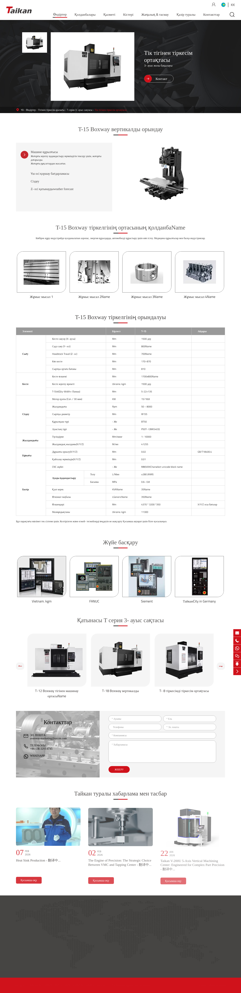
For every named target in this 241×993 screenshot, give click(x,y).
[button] (20, 666)
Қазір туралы (186, 14)
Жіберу (119, 769)
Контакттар (211, 14)
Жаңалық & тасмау (155, 14)
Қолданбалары (85, 14)
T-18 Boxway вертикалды (120, 690)
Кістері (128, 14)
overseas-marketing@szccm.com (48, 738)
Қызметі (109, 14)
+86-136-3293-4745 (41, 748)
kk (233, 4)
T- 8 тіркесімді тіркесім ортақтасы (184, 690)
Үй (22, 110)
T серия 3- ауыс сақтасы (79, 110)
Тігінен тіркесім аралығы (51, 110)
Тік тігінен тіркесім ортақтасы (111, 110)
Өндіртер (60, 14)
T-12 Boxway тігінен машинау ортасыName (57, 693)
